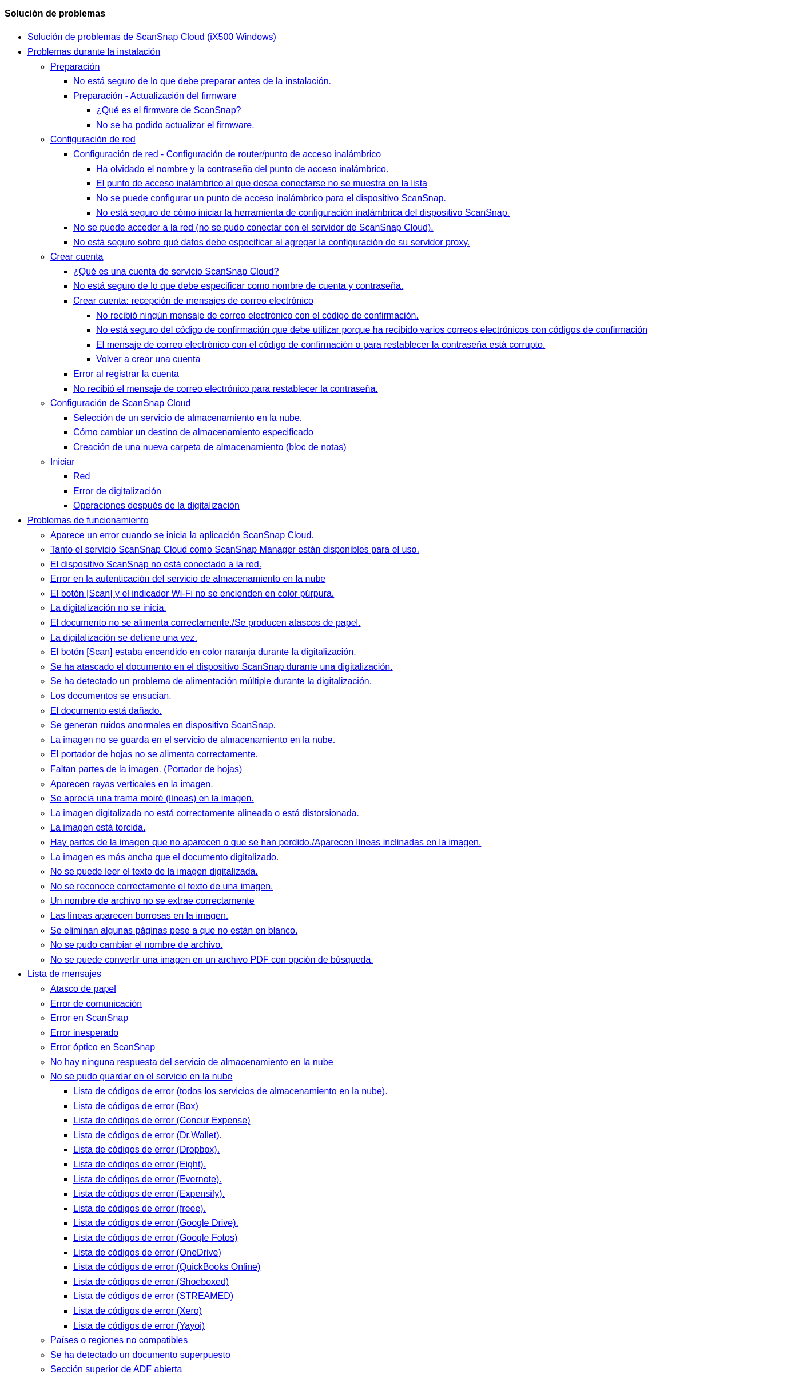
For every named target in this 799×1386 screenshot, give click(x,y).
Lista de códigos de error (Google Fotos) (155, 1237)
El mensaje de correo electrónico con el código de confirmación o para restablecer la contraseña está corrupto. (320, 345)
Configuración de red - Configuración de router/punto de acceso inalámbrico (227, 154)
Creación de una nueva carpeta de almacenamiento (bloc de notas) (210, 447)
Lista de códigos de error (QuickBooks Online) (166, 1267)
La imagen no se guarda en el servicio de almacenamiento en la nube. (192, 740)
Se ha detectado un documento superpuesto (140, 1355)
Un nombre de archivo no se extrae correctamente (152, 901)
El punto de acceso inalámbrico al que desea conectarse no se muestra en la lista (261, 183)
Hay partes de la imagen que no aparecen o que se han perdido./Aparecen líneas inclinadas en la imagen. (265, 842)
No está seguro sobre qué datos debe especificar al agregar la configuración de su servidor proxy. (271, 242)
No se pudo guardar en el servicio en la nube (141, 1076)
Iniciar (62, 462)
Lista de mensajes (64, 974)
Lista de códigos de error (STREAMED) (153, 1296)
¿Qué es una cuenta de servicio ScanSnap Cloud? (176, 271)
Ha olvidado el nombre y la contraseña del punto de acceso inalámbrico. (242, 169)
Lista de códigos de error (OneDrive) (147, 1252)
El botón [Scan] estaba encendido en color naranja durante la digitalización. (203, 652)
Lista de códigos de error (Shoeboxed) (151, 1281)
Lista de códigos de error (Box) (135, 1106)
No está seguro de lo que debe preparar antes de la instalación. (202, 81)
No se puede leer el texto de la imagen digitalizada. (154, 871)
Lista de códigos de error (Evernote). (147, 1179)
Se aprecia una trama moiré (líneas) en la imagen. (152, 798)
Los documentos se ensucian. (111, 696)
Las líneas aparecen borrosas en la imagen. (139, 915)
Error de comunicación (96, 1003)
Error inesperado (84, 1033)
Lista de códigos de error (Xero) (137, 1311)
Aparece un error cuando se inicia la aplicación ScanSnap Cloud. (182, 535)
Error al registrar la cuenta (126, 374)
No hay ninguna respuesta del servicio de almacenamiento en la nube (191, 1062)
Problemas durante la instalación (93, 52)
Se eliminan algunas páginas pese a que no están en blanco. (173, 930)
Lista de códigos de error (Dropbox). (146, 1149)
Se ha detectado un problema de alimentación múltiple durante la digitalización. (211, 681)
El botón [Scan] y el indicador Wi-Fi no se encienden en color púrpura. (192, 593)
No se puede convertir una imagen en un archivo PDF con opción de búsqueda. (211, 959)
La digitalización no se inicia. (108, 608)
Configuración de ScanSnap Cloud (120, 403)
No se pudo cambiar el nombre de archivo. (136, 945)
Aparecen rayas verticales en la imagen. (131, 784)
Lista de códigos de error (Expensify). (149, 1193)
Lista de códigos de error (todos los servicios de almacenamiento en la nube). (230, 1091)
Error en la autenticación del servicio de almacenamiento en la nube (187, 578)
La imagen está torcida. (97, 827)
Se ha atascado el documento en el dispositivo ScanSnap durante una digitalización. (221, 667)
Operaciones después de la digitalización (156, 505)
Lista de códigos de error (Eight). (139, 1164)
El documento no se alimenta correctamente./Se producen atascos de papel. (205, 623)
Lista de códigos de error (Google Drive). (155, 1223)
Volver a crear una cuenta (148, 359)
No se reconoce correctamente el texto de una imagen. (161, 886)
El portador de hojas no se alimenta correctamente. (154, 754)
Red (81, 476)
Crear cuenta (77, 256)
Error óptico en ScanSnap (102, 1047)
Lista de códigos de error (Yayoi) (139, 1326)
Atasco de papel (83, 989)
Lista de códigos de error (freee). (139, 1208)
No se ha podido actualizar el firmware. (175, 125)
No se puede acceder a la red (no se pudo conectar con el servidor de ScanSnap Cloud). (253, 227)
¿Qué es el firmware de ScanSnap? (168, 110)
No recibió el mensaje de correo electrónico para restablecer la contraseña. (225, 389)
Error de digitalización (117, 491)
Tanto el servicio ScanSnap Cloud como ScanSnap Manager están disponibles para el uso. (234, 549)
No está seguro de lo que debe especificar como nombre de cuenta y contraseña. (238, 286)
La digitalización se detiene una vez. (123, 637)
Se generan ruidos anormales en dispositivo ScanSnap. (163, 725)
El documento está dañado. (106, 711)
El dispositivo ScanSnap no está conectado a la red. (155, 564)
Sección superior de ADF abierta (116, 1369)
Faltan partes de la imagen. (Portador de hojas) (146, 769)
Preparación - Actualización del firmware (154, 96)
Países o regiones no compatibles (119, 1340)
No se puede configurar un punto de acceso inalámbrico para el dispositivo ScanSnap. (271, 198)
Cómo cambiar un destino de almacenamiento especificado (193, 432)
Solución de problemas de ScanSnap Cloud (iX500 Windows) (151, 37)
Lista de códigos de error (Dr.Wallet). (147, 1135)
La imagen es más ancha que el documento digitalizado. (164, 857)
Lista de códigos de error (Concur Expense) (162, 1120)
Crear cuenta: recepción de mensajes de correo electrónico (193, 300)
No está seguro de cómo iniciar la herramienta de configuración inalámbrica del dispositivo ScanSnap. (303, 212)
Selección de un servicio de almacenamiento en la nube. (187, 418)
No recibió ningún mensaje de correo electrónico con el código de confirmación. (257, 315)
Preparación (75, 67)
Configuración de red (93, 139)
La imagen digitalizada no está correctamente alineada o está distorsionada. (204, 813)
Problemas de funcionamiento (88, 520)
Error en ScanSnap (89, 1018)
